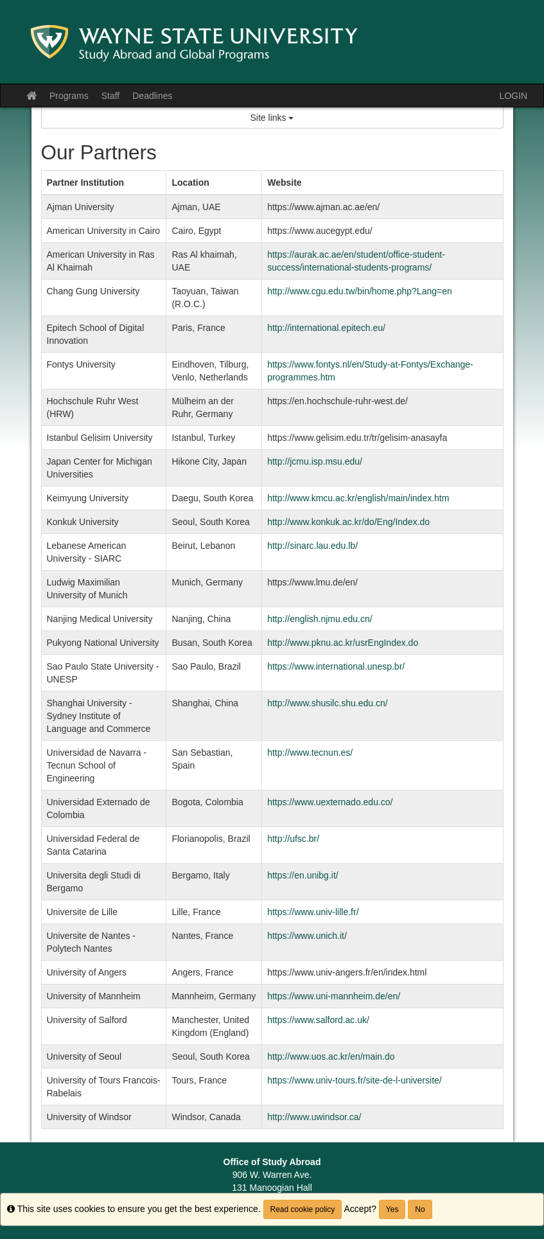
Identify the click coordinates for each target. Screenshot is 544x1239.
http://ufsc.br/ (293, 838)
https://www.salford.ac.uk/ (318, 1020)
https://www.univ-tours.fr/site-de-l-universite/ (354, 1080)
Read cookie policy (302, 1209)
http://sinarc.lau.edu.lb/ (312, 545)
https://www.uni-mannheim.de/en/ (333, 996)
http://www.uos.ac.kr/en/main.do (330, 1056)
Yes (392, 1209)
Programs (69, 96)
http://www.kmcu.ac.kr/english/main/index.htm (358, 498)
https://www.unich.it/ (307, 936)
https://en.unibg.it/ (302, 875)
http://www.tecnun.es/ (310, 752)
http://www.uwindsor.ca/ (314, 1117)
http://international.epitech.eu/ (326, 328)
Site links (272, 117)
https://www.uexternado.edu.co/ (329, 802)
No (420, 1209)
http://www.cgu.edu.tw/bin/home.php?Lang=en (359, 291)
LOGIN (513, 96)
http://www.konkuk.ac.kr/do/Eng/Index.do (348, 522)
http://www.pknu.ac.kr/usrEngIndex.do (342, 642)
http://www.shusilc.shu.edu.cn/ (327, 703)
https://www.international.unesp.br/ (336, 666)
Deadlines (152, 96)
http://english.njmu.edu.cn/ (319, 619)
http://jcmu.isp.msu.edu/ (314, 461)
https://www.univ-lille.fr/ (312, 912)
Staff (110, 96)
